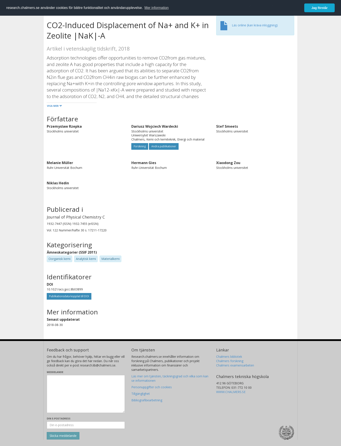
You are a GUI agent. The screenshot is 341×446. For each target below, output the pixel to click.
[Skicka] (63, 435)
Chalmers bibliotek (229, 356)
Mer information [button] (156, 8)
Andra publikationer (163, 146)
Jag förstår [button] (319, 8)
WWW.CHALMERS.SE (231, 392)
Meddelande (55, 372)
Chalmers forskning (229, 361)
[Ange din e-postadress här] (86, 425)
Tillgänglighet (140, 394)
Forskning (140, 146)
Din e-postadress (58, 418)
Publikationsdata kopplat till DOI (69, 296)
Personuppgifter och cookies (151, 387)
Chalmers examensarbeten (235, 365)
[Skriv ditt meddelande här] (86, 394)
